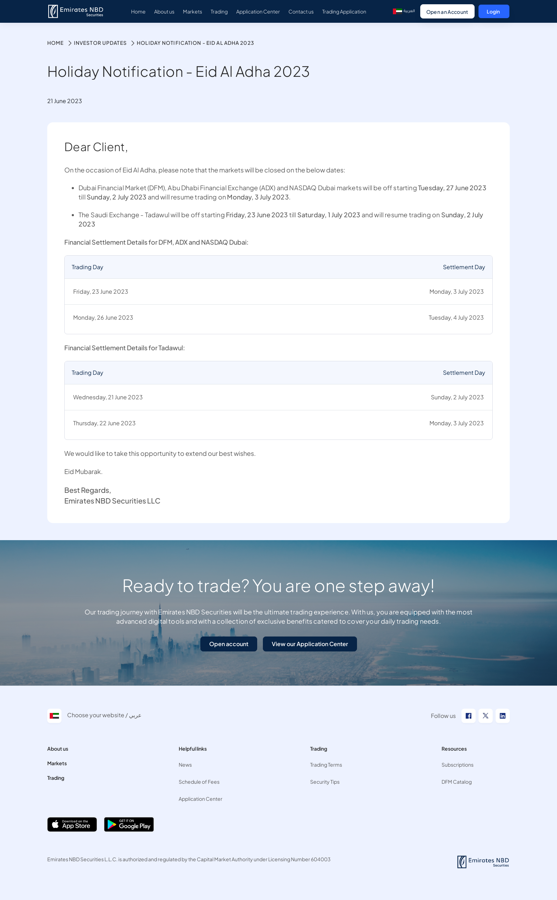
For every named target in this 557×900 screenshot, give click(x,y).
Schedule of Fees (199, 781)
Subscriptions (458, 764)
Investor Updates (100, 42)
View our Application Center (310, 644)
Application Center (200, 798)
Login (493, 11)
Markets (57, 763)
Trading (55, 777)
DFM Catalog (457, 781)
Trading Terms (326, 764)
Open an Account (447, 12)
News (185, 764)
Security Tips (325, 781)
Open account (228, 644)
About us (57, 748)
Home (55, 42)
